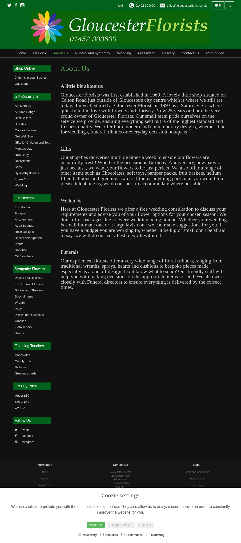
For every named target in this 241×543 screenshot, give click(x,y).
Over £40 (21, 408)
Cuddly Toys (23, 361)
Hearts (19, 333)
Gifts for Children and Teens (34, 142)
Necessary (87, 535)
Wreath (20, 302)
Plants (19, 244)
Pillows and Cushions (29, 315)
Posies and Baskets (28, 278)
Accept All (95, 525)
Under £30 (22, 395)
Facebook (24, 436)
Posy (18, 308)
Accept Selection (120, 525)
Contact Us (190, 53)
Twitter (22, 429)
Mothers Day (23, 148)
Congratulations (25, 130)
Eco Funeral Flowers (29, 284)
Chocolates (22, 355)
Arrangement (23, 219)
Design (40, 53)
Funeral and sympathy (92, 53)
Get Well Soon (25, 136)
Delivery (168, 53)
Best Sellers (23, 118)
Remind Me (215, 53)
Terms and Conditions (196, 472)
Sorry (18, 167)
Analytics (109, 535)
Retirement (22, 161)
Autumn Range (25, 112)
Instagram (24, 442)
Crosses (20, 321)
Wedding (124, 53)
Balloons (21, 367)
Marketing (155, 535)
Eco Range (22, 207)
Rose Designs (24, 231)
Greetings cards (25, 373)
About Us (61, 53)
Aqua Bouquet (24, 225)
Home (21, 53)
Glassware (146, 53)
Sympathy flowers (27, 173)
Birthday (20, 124)
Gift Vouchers (24, 256)
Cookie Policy (197, 485)
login (121, 5)
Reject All (145, 525)
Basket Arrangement (29, 238)
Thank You (22, 179)
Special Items (24, 296)
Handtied (21, 250)
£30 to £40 (22, 401)
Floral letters (23, 327)
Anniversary (23, 106)
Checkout (21, 83)
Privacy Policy (197, 478)
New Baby (22, 155)
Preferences (132, 535)
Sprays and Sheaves (29, 290)
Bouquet (20, 213)
